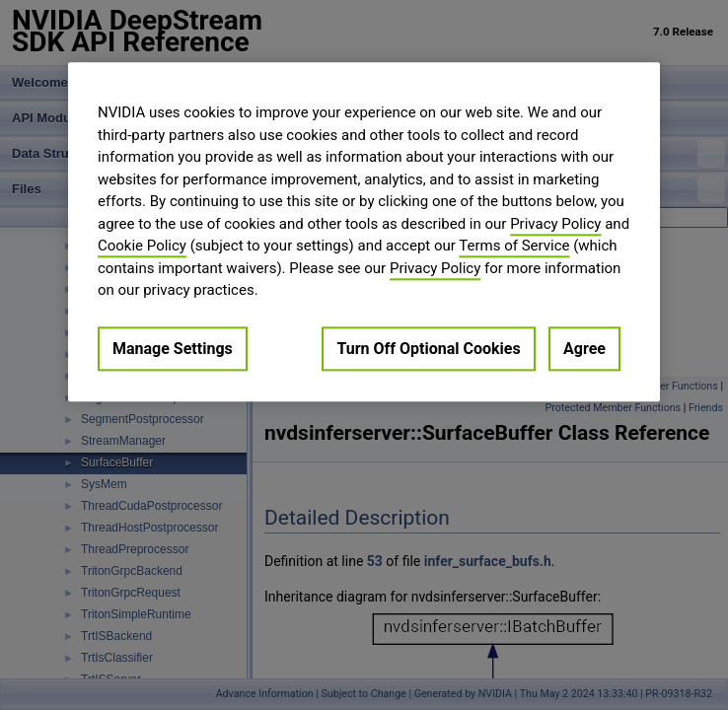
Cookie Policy (142, 245)
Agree (584, 348)
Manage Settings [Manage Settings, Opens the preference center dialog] (172, 348)
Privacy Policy (555, 224)
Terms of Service (514, 245)
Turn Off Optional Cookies (428, 348)
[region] (364, 231)
